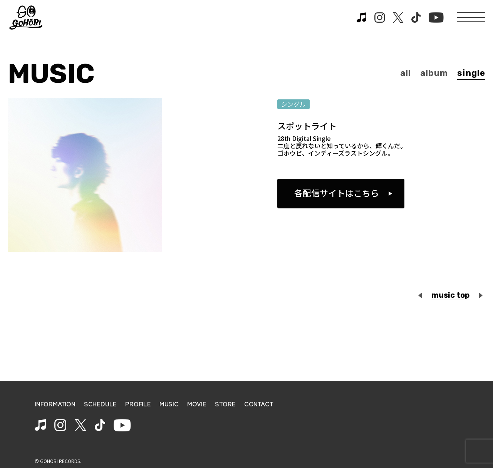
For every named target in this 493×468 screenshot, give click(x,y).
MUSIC (169, 404)
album (434, 73)
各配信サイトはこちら (336, 192)
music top (450, 295)
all (405, 73)
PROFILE (138, 404)
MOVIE (196, 404)
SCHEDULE (100, 404)
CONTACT (258, 404)
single (471, 73)
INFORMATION (55, 404)
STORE (225, 404)
